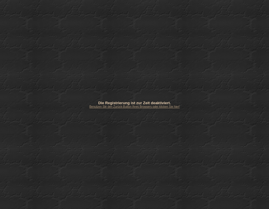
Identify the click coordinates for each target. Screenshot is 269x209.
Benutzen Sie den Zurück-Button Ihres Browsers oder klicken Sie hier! (134, 106)
